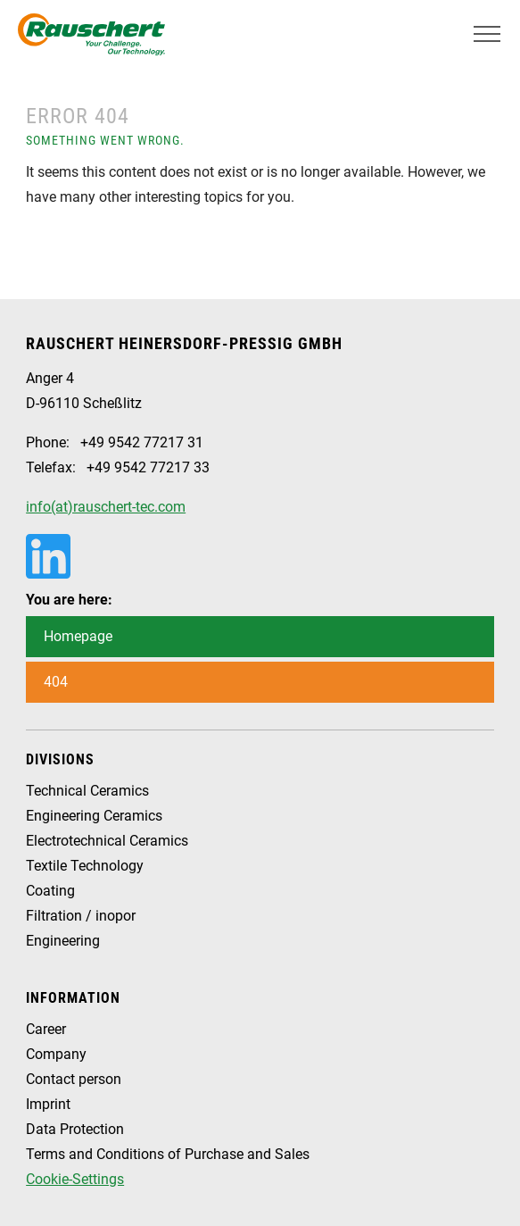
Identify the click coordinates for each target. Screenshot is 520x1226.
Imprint (48, 1104)
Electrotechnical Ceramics (107, 840)
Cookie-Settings (75, 1179)
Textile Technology (85, 865)
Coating (50, 890)
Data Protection (75, 1129)
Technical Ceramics (87, 790)
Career (46, 1029)
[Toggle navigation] (487, 34)
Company (56, 1054)
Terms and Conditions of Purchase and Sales (168, 1154)
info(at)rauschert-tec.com (106, 506)
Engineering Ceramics (94, 815)
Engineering (63, 940)
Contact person (73, 1079)
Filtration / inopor (81, 915)
